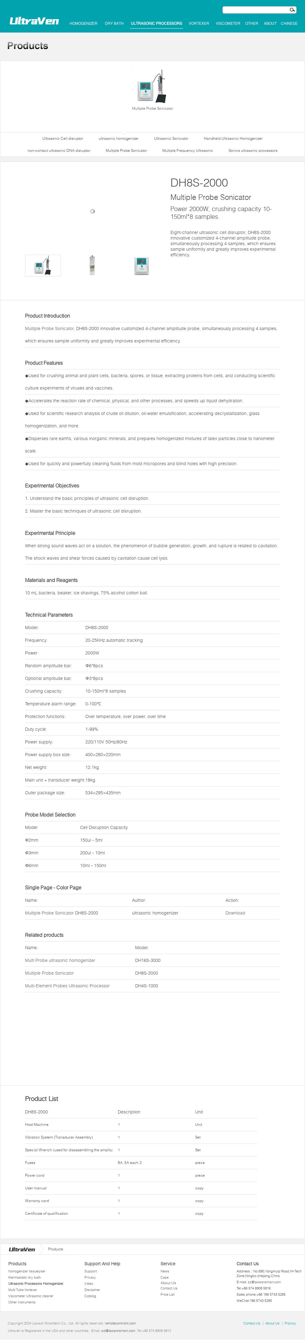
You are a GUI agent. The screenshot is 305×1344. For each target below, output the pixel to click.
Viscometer (228, 23)
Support (90, 1271)
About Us (168, 1282)
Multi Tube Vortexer (22, 1290)
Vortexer (199, 23)
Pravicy (290, 1323)
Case (165, 1277)
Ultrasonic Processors (156, 23)
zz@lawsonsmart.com (264, 1282)
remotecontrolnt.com (120, 1323)
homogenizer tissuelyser (26, 1271)
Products (17, 1264)
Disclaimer (92, 1290)
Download (235, 913)
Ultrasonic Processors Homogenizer (35, 1283)
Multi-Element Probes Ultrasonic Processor (67, 986)
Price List (167, 1294)
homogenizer (83, 23)
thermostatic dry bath (24, 1277)
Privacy (90, 1277)
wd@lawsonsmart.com (118, 1331)
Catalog (90, 1296)
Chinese (289, 23)
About (270, 23)
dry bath (114, 23)
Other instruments (22, 1302)
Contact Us (169, 1288)
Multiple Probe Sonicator (152, 89)
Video (88, 1283)
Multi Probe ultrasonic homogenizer (60, 960)
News (165, 1271)
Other (251, 23)
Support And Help (102, 1264)
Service (168, 1264)
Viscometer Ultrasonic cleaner (31, 1296)
